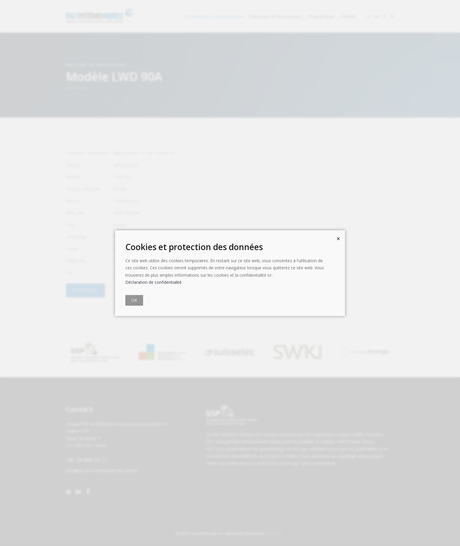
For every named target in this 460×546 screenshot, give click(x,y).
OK (134, 300)
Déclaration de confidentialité (153, 282)
